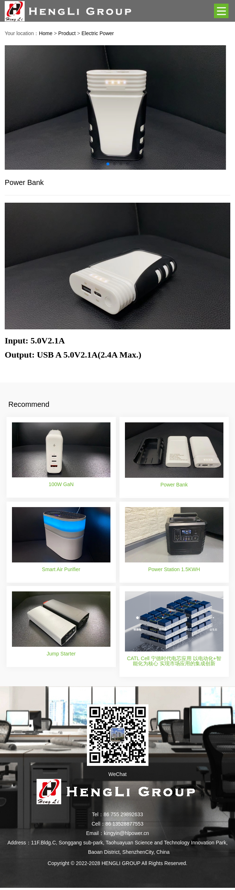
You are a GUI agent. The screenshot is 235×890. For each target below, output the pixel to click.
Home (45, 33)
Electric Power (97, 33)
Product (67, 33)
